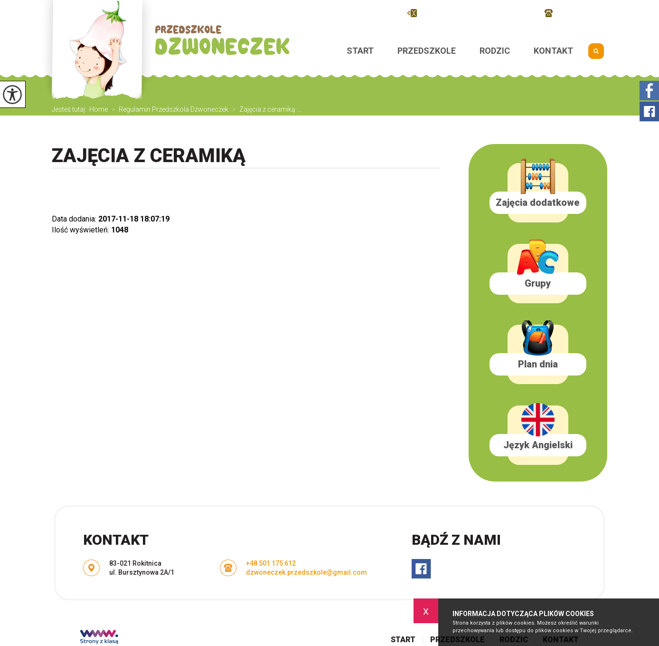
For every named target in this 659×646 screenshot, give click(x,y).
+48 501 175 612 (576, 13)
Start (360, 51)
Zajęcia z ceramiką (148, 156)
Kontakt (553, 51)
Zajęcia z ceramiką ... (264, 109)
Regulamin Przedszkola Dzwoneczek (168, 109)
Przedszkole (426, 51)
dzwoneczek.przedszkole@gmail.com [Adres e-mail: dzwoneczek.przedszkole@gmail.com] (306, 572)
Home (98, 109)
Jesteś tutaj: (70, 109)
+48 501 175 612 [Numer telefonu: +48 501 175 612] (271, 563)
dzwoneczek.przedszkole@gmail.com (471, 13)
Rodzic (495, 51)
